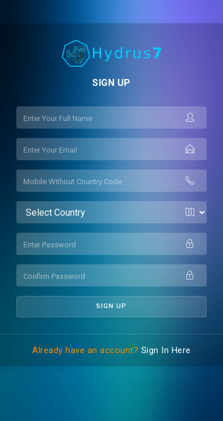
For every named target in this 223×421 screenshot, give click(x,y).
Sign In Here (166, 350)
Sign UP (111, 306)
